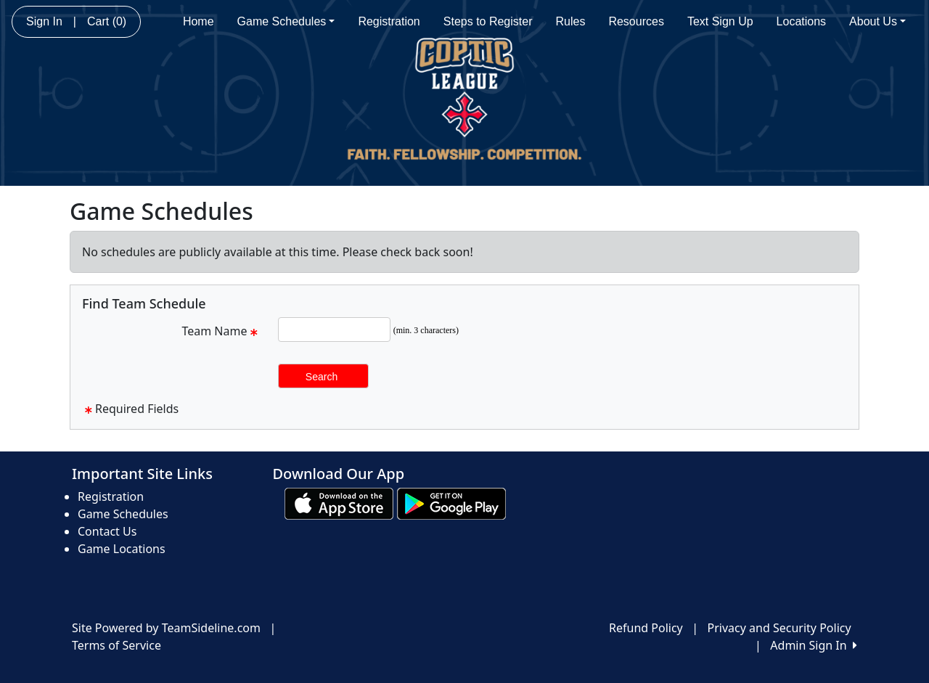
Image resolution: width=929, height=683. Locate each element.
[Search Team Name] (334, 329)
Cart (106, 21)
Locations (802, 21)
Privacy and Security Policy (779, 628)
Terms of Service (116, 645)
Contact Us (107, 531)
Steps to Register (488, 21)
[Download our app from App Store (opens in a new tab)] (339, 502)
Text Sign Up (720, 21)
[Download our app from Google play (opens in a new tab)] (451, 502)
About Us (877, 21)
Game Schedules (286, 21)
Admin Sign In (813, 645)
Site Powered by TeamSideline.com (166, 628)
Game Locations (121, 549)
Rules (571, 21)
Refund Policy (646, 628)
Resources (635, 21)
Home (198, 21)
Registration (389, 21)
